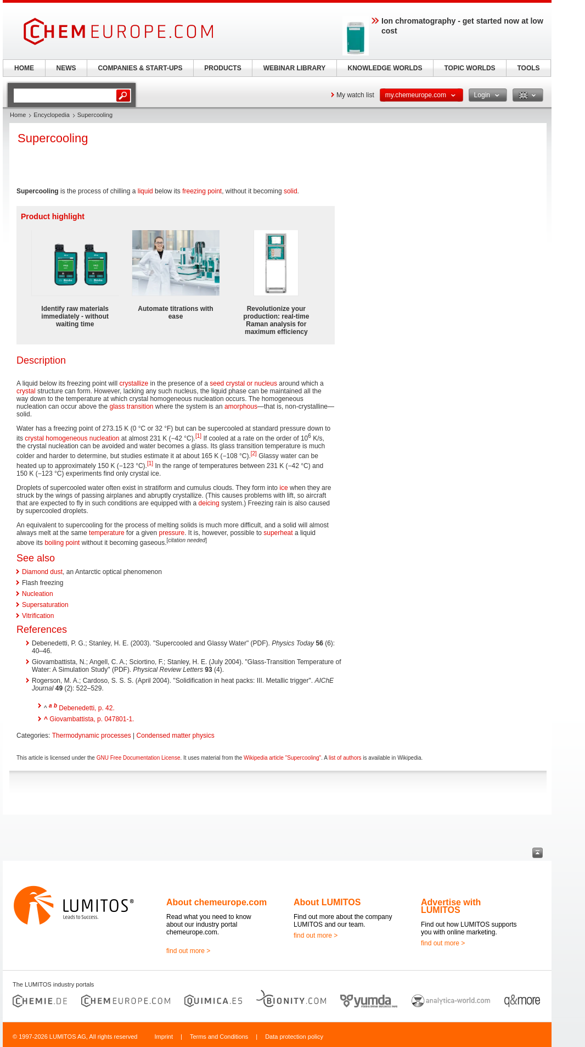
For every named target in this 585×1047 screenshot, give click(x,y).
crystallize (133, 383)
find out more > (188, 951)
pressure (171, 533)
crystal (26, 391)
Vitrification (38, 616)
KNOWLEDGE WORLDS (385, 68)
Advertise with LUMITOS (451, 906)
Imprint (163, 1036)
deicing (209, 503)
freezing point (202, 191)
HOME (24, 68)
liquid (145, 191)
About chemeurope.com (216, 902)
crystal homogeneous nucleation (72, 438)
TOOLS (528, 68)
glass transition (131, 406)
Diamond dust (42, 572)
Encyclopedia (51, 115)
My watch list (355, 95)
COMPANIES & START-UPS (140, 68)
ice (283, 488)
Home (18, 115)
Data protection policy (294, 1036)
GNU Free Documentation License (139, 758)
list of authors (345, 758)
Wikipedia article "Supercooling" (282, 758)
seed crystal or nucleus (243, 383)
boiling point (62, 543)
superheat (277, 533)
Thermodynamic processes (91, 735)
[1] (198, 436)
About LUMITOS (327, 902)
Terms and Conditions (219, 1036)
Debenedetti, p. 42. (86, 708)
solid (290, 191)
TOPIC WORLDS (469, 68)
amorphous (240, 406)
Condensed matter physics (176, 735)
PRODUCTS (222, 68)
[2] (254, 453)
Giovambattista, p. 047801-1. (91, 719)
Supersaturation (45, 605)
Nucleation (37, 594)
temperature (107, 533)
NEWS (66, 68)
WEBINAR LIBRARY (294, 68)
